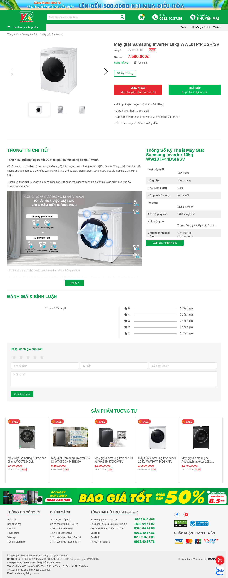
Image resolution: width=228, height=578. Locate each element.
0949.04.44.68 (144, 528)
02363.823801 (144, 537)
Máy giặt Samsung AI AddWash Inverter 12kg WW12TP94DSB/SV (196, 462)
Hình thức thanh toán (61, 533)
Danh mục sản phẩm (25, 27)
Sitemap (11, 537)
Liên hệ (11, 528)
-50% (152, 50)
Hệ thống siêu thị (200, 27)
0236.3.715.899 (42, 569)
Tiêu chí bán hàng (16, 541)
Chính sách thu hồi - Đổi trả (64, 524)
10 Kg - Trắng (125, 73)
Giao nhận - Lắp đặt (60, 519)
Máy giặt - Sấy (30, 34)
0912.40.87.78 (144, 541)
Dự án (183, 27)
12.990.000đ (103, 465)
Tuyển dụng (13, 533)
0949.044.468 (145, 519)
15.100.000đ (135, 50)
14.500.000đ (146, 465)
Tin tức (217, 27)
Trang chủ (13, 34)
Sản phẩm (209, 17)
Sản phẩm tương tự (114, 411)
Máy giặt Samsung (52, 34)
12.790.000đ (190, 465)
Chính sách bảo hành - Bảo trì (65, 537)
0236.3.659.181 (20, 569)
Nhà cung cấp (14, 524)
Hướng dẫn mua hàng (61, 528)
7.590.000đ (138, 56)
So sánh (141, 62)
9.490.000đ (15, 465)
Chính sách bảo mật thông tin (65, 541)
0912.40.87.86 (144, 532)
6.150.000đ (58, 465)
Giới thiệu (12, 519)
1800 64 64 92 (144, 523)
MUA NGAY (138, 90)
